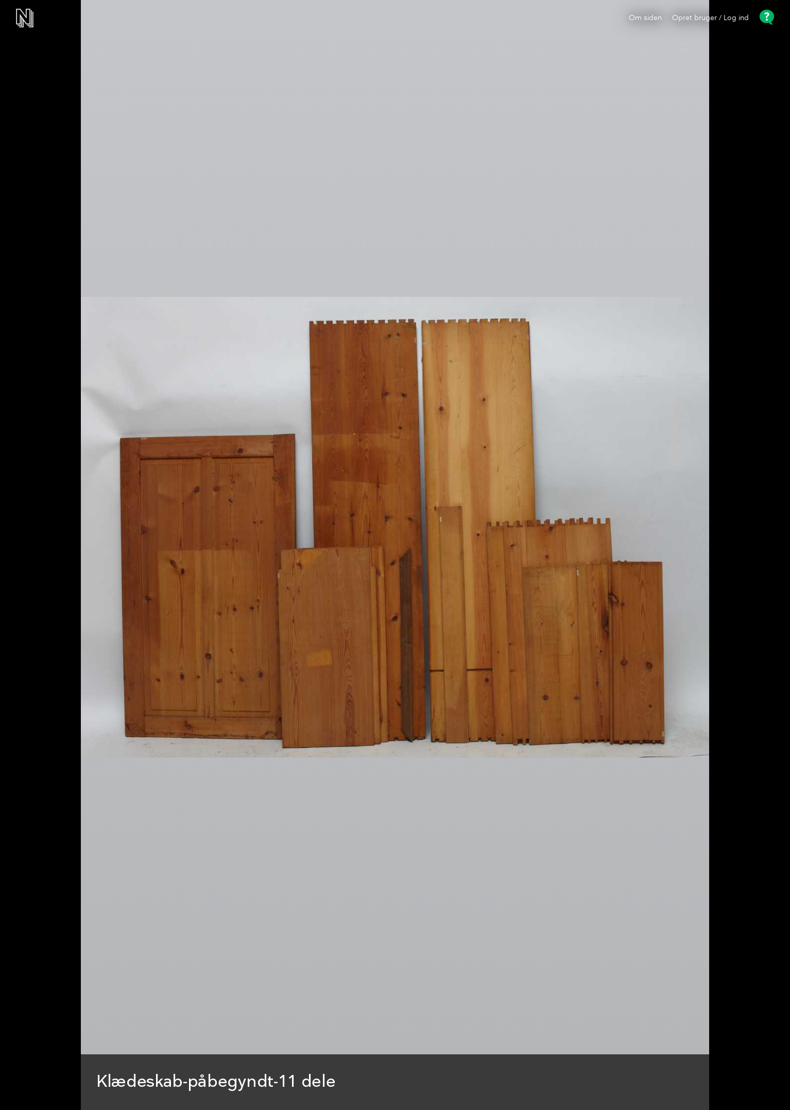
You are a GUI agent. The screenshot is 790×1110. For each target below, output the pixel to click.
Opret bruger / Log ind (710, 18)
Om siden (645, 18)
